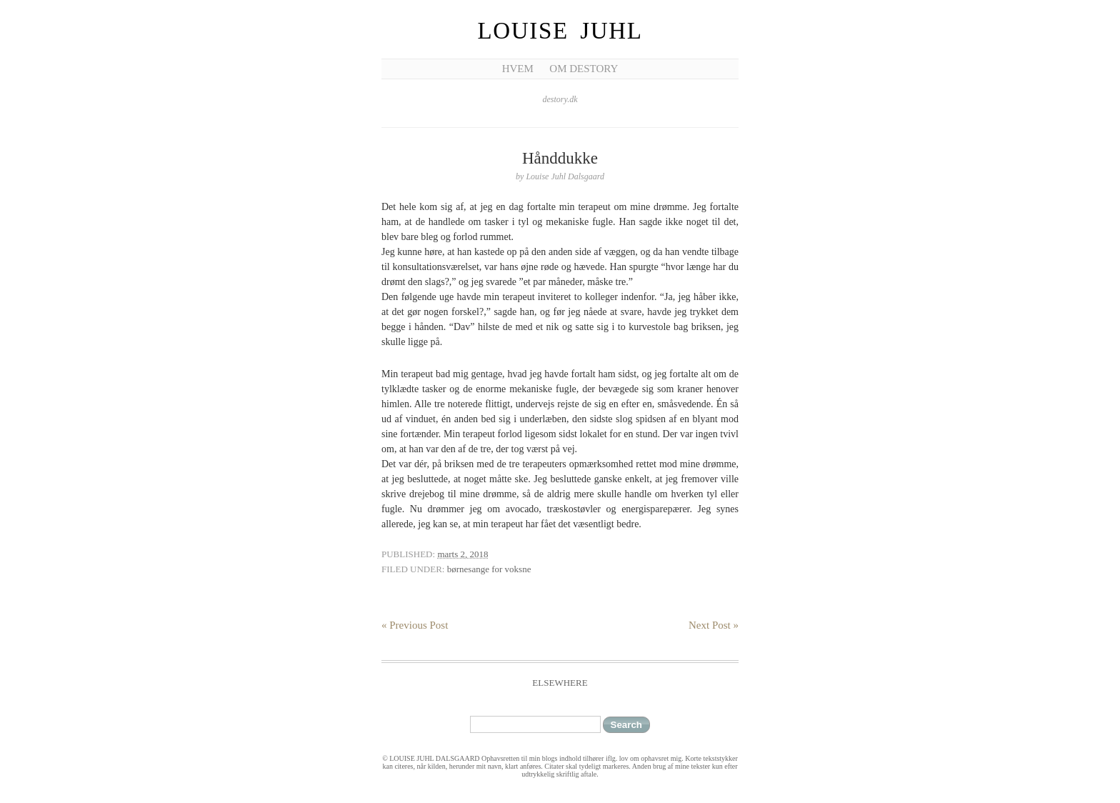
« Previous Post (414, 625)
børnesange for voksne (489, 569)
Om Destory (583, 68)
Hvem (518, 68)
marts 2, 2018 (462, 554)
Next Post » (714, 625)
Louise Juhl (560, 31)
